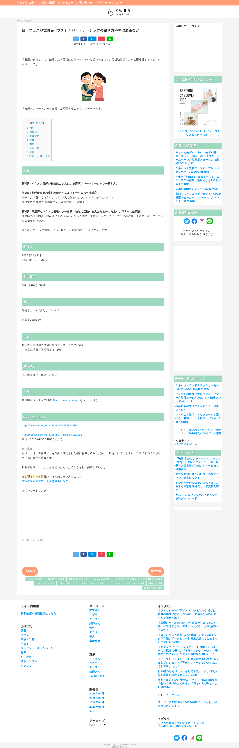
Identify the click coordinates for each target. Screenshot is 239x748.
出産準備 (94, 641)
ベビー (93, 614)
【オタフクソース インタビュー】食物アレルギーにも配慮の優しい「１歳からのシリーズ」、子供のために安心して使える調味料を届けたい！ (188, 651)
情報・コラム (29, 661)
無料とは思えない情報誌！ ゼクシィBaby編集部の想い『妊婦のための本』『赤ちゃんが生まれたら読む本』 (188, 683)
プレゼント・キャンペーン (37, 648)
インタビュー (65, 2)
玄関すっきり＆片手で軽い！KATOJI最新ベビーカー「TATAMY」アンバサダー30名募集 (198, 197)
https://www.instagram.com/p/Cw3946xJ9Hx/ (50, 425)
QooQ (124, 747)
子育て (25, 643)
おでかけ (26, 656)
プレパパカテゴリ (68, 583)
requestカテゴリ (103, 579)
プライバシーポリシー (108, 2)
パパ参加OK (96, 676)
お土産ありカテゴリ (126, 579)
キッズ (93, 619)
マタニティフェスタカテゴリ (129, 583)
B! (92, 38)
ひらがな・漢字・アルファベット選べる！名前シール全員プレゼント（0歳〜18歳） (198, 418)
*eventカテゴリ (35, 579)
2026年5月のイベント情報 (205, 433)
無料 (92, 627)
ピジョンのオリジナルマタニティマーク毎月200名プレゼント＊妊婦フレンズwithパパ (198, 398)
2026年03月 (96, 698)
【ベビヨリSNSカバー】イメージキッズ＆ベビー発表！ (198, 133)
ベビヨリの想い (26, 2)
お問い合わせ (84, 2)
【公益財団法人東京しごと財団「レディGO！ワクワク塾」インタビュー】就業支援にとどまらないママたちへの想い (188, 638)
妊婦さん (94, 623)
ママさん (94, 610)
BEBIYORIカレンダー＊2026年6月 (197, 188)
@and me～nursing (65, 400)
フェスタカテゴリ (45, 583)
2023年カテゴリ (56, 579)
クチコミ (26, 665)
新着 (23, 630)
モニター (94, 632)
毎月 (92, 636)
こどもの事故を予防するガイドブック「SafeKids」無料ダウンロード (181, 724)
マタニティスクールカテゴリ (96, 583)
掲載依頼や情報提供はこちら (38, 613)
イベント (26, 635)
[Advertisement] (93, 514)
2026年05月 (96, 706)
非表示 (39, 122)
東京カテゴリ (155, 583)
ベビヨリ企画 (46, 2)
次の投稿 (30, 571)
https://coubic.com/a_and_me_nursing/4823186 (52, 434)
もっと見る (173, 695)
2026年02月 (96, 693)
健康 (23, 652)
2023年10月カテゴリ (79, 579)
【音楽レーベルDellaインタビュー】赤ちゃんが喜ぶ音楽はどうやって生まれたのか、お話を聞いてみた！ (188, 626)
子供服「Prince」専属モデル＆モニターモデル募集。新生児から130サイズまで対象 (198, 180)
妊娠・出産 (27, 639)
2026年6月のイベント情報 (205, 429)
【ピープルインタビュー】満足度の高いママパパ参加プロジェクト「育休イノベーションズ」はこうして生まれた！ (188, 663)
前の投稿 (156, 571)
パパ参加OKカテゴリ (151, 579)
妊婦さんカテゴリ (153, 588)
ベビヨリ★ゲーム (186, 444)
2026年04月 (96, 702)
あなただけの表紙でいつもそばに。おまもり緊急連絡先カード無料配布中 (197, 486)
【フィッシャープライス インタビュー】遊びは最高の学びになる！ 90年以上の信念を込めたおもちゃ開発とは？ (187, 614)
